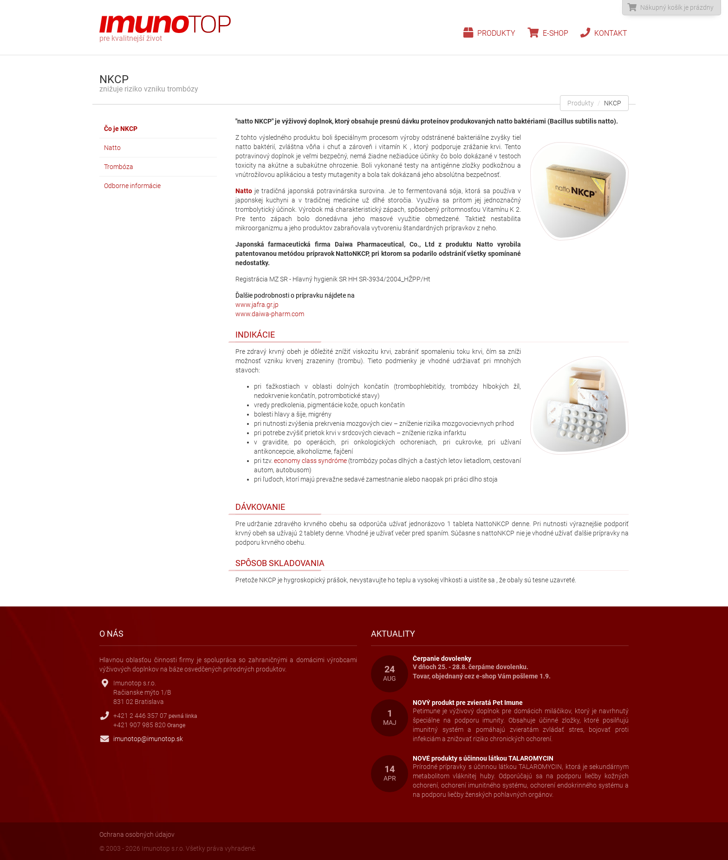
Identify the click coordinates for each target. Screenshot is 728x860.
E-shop (547, 33)
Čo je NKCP (120, 128)
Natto (112, 147)
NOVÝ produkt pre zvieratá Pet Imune (468, 702)
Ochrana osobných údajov (137, 834)
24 (389, 673)
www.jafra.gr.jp (257, 304)
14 (389, 773)
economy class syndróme (310, 460)
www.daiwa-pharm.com (269, 314)
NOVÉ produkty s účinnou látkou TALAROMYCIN (483, 758)
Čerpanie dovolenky (442, 658)
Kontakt (603, 33)
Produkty (489, 33)
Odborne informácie (132, 185)
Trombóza (118, 166)
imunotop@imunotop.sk (148, 739)
